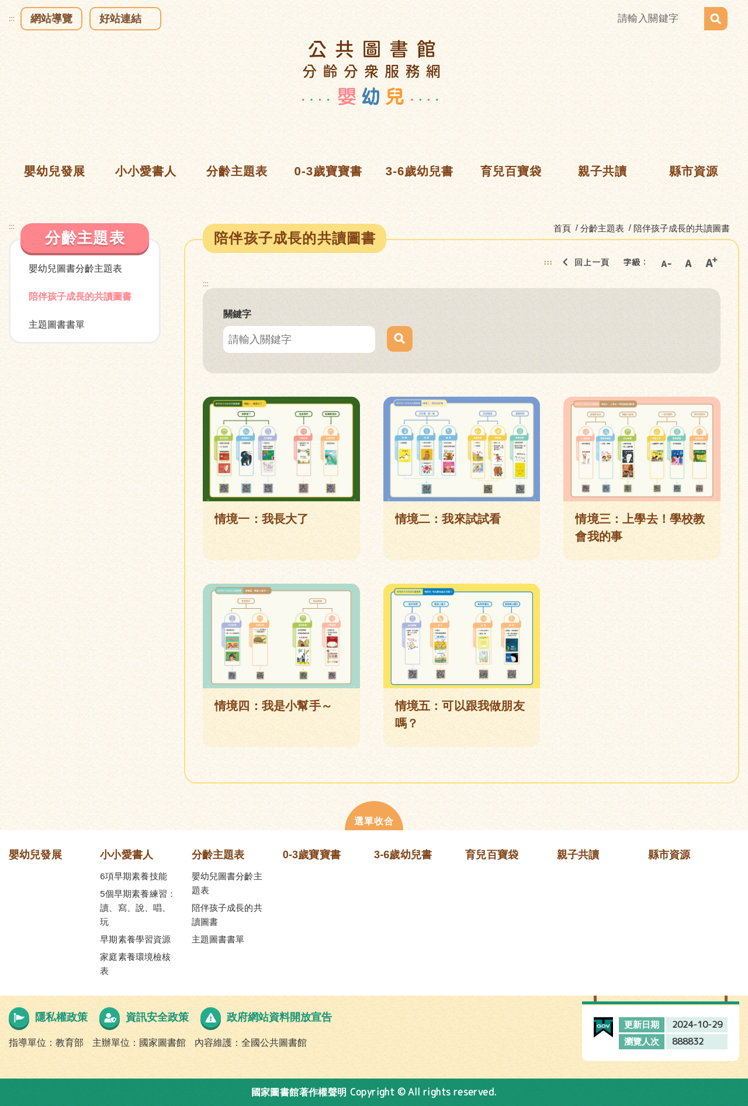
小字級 (665, 262)
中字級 (688, 262)
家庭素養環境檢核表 (135, 964)
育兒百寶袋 (491, 855)
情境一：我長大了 (261, 518)
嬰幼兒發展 (35, 855)
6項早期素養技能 (133, 876)
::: (12, 19)
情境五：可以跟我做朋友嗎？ (460, 714)
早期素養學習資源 (135, 939)
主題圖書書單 (57, 325)
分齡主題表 (218, 855)
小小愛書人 (126, 855)
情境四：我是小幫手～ (273, 705)
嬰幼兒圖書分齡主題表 (75, 268)
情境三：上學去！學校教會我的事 (640, 527)
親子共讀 (578, 855)
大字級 (711, 262)
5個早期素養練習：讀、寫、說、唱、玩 (138, 908)
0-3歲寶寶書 (312, 855)
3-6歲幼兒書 (403, 855)
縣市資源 (669, 855)
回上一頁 (583, 262)
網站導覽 (51, 19)
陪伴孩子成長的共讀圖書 (80, 296)
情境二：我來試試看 (448, 518)
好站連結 (120, 19)
